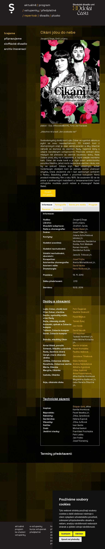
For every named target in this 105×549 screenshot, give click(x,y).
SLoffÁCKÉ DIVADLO (15, 43)
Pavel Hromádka (80, 348)
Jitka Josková (80, 370)
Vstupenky (31, 10)
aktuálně (19, 526)
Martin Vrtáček (80, 345)
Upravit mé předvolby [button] (70, 539)
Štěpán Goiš (79, 406)
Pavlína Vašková (80, 351)
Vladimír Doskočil (81, 312)
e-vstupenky (36, 526)
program (19, 529)
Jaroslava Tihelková (82, 356)
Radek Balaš (79, 229)
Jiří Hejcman (79, 333)
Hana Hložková (80, 268)
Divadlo (44, 15)
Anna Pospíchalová (82, 373)
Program (44, 5)
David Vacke (79, 265)
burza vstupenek (38, 529)
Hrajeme (9, 33)
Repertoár (30, 15)
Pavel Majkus (79, 316)
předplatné (35, 532)
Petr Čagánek (79, 309)
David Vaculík (79, 330)
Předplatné (48, 10)
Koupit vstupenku (48, 193)
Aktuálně (30, 5)
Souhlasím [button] (65, 534)
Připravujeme (13, 38)
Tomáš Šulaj (78, 321)
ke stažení (20, 532)
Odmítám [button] (79, 534)
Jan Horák (78, 326)
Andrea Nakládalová (82, 364)
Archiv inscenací (15, 49)
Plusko (56, 15)
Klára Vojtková (80, 361)
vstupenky (20, 535)
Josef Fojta (79, 259)
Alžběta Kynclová (81, 367)
